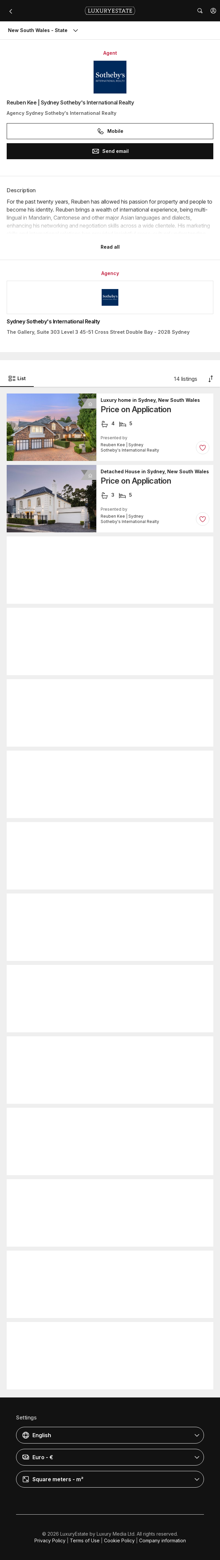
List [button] (17, 378)
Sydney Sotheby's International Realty (53, 321)
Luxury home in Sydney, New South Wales (150, 400)
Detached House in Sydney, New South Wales (155, 471)
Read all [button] (110, 247)
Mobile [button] (110, 131)
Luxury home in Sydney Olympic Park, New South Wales (155, 1328)
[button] (213, 10)
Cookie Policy (119, 1540)
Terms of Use (85, 1540)
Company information (162, 1540)
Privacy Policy (50, 1540)
